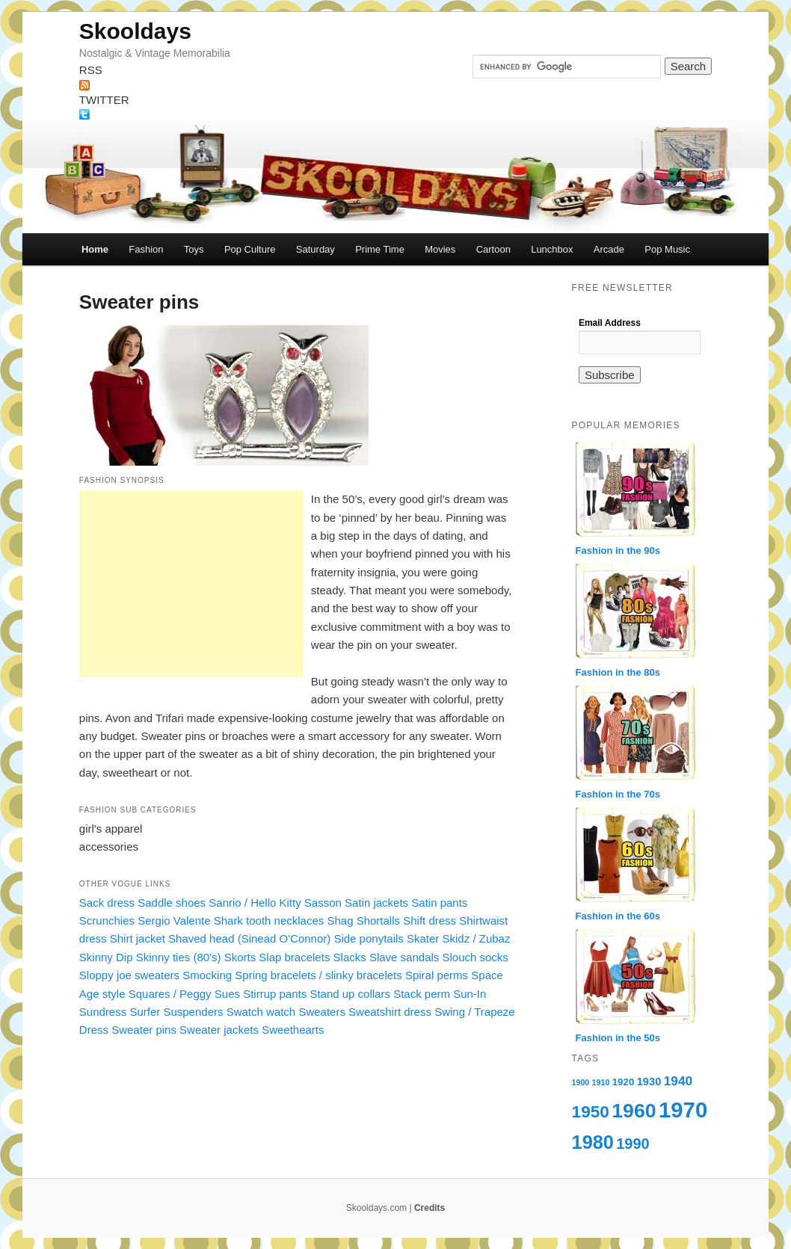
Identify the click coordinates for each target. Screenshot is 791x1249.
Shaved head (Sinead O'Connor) (249, 938)
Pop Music (667, 249)
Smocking (207, 975)
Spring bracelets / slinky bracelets (318, 975)
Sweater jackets (219, 1029)
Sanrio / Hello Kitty (255, 902)
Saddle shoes (172, 902)
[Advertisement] (191, 583)
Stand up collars (350, 993)
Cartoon (493, 249)
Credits (429, 1208)
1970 (683, 1109)
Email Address (610, 322)
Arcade (609, 249)
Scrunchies (107, 920)
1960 (634, 1111)
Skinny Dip (106, 957)
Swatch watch (261, 1011)
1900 (581, 1082)
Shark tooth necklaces (269, 920)
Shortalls (378, 920)
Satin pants (439, 902)
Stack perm (421, 993)
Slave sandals (404, 957)
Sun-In (469, 993)
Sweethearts (293, 1029)
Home (94, 249)
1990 (633, 1143)
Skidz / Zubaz (477, 938)
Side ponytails (368, 938)
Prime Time (379, 249)
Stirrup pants (275, 993)
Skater (423, 938)
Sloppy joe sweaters (129, 975)
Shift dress (429, 920)
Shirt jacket (137, 938)
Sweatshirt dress (389, 1011)
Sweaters (321, 1011)
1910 (601, 1082)
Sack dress (107, 902)
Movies (440, 249)
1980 (593, 1142)
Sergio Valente (174, 920)
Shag (340, 920)
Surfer (144, 1011)
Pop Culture (250, 249)
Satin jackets (376, 902)
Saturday (315, 249)
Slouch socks (475, 957)
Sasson (323, 902)
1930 (649, 1082)
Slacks (349, 957)
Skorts (240, 957)
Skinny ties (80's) (178, 957)
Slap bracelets (294, 957)
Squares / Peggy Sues (184, 993)
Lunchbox (552, 249)
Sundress (102, 1011)
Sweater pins (143, 1029)
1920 (623, 1082)
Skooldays (135, 31)
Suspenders (193, 1011)
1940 (678, 1080)
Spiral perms (436, 975)
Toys (194, 249)
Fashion (146, 249)
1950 (590, 1111)
